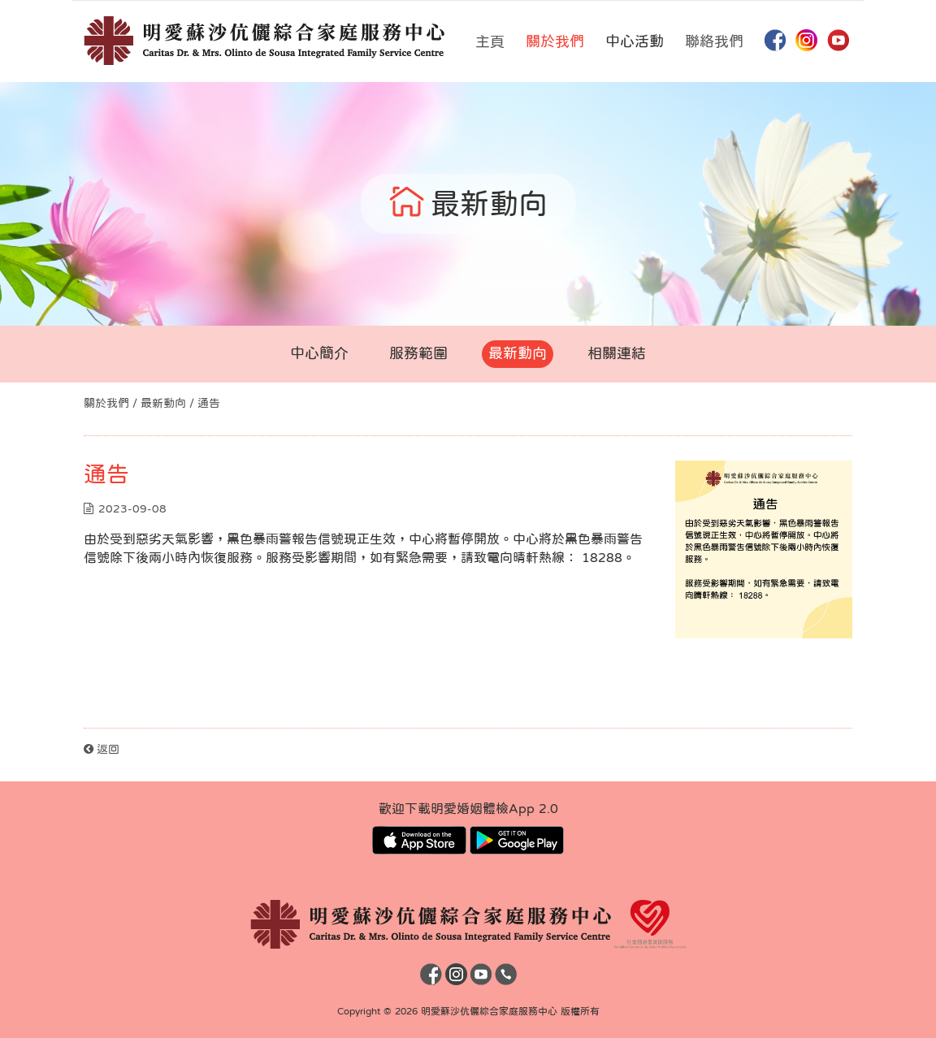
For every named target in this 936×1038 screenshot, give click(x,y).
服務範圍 (418, 353)
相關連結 (616, 353)
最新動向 (517, 353)
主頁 (490, 41)
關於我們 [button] (555, 41)
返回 (101, 749)
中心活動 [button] (634, 41)
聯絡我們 (714, 41)
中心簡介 (319, 353)
